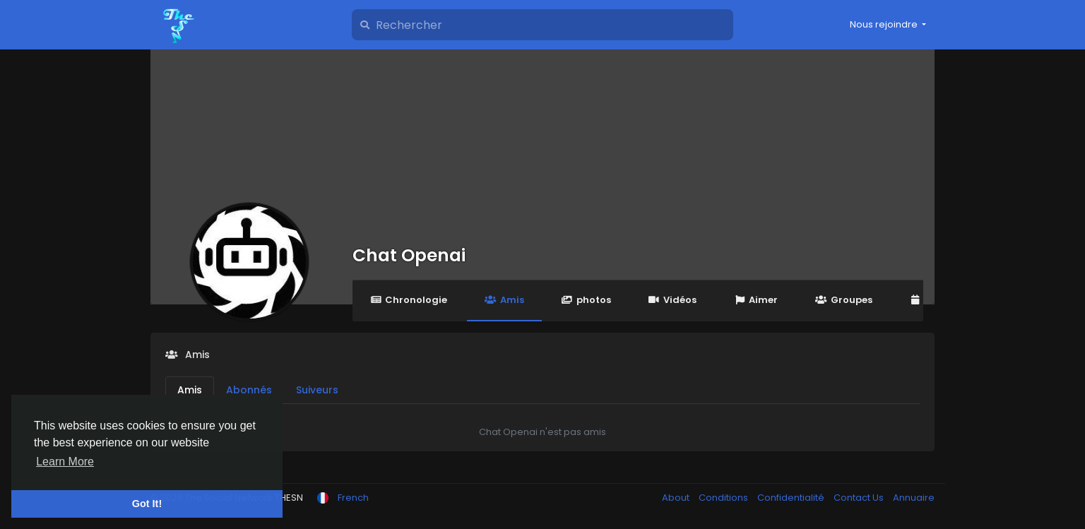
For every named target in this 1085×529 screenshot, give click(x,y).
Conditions (724, 497)
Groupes (843, 300)
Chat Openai (409, 255)
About (677, 497)
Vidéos (672, 300)
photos (586, 300)
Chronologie (408, 300)
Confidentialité (791, 497)
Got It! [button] (147, 503)
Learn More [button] (65, 462)
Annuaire (914, 497)
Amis (504, 300)
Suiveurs (317, 390)
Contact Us (860, 497)
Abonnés (249, 390)
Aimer (756, 300)
